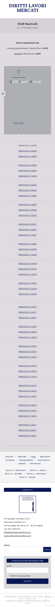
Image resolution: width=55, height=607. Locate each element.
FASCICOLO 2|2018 (27, 288)
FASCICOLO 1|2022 (27, 215)
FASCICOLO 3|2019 (27, 263)
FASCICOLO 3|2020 (27, 243)
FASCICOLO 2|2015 (27, 351)
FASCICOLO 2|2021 (27, 229)
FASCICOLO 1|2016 (27, 337)
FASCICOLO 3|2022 (27, 204)
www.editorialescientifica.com (17, 535)
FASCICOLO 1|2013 (27, 396)
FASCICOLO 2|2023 (27, 190)
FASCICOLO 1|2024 (27, 176)
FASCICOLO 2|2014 (27, 371)
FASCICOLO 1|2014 (27, 376)
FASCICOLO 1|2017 (27, 317)
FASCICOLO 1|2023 (27, 195)
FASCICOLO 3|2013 (27, 385)
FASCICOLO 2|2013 (27, 390)
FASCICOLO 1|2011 (27, 424)
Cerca (7, 545)
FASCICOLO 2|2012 (27, 410)
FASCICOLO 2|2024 (27, 170)
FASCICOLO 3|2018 (27, 283)
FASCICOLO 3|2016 (27, 326)
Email (9, 566)
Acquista (18, 53)
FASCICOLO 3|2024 (27, 165)
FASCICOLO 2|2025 (27, 151)
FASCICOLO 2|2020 (27, 249)
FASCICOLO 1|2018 (27, 294)
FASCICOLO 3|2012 (27, 405)
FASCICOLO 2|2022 (27, 210)
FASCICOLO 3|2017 (27, 306)
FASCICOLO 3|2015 (27, 346)
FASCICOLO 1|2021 (27, 235)
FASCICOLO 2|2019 (27, 269)
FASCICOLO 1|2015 (27, 357)
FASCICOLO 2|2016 (27, 331)
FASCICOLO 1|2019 (27, 274)
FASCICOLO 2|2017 (27, 312)
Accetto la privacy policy (18, 576)
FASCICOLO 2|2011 (27, 435)
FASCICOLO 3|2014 (27, 365)
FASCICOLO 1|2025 (27, 156)
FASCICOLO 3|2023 (27, 184)
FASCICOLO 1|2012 (27, 416)
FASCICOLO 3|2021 (27, 224)
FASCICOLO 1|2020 (27, 254)
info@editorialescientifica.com (17, 532)
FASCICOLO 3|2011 (27, 430)
